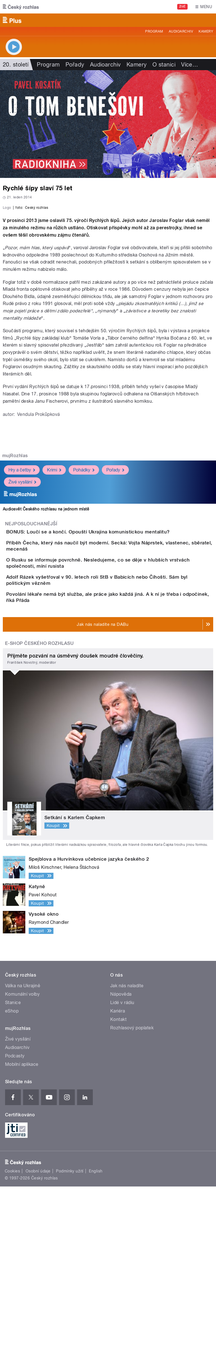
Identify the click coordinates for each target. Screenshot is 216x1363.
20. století (15, 64)
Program (154, 31)
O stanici (164, 64)
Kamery (206, 31)
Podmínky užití (70, 1347)
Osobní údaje (38, 1347)
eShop (12, 1187)
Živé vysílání (22, 603)
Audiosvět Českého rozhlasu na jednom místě (46, 630)
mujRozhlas (15, 576)
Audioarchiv (181, 31)
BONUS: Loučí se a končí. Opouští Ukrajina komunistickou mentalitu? (110, 653)
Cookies (12, 1347)
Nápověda (121, 1170)
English (95, 1347)
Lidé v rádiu (122, 1179)
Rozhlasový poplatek (132, 1204)
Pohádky (83, 591)
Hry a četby (21, 591)
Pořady (75, 64)
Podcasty (15, 1232)
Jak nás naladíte (127, 1162)
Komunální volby (22, 1170)
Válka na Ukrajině (22, 1162)
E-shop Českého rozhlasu (39, 820)
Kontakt (118, 1196)
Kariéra (117, 1187)
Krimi (54, 591)
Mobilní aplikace (22, 1240)
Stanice (13, 1179)
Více (189, 64)
